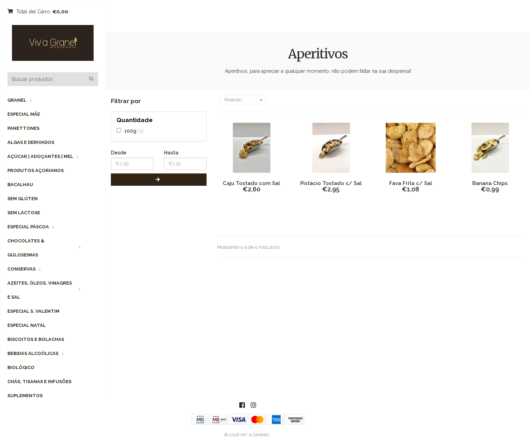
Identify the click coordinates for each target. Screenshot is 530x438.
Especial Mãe (23, 114)
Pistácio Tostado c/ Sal (331, 183)
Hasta (171, 152)
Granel (16, 100)
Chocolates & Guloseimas (25, 248)
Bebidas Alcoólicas (32, 353)
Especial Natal (26, 325)
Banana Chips (490, 183)
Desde (118, 152)
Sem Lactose (23, 212)
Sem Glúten (22, 198)
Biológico (20, 367)
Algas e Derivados (30, 142)
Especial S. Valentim (33, 311)
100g (130, 130)
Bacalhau (20, 184)
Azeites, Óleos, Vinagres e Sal (39, 290)
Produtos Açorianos (35, 170)
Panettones (23, 128)
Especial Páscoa (28, 226)
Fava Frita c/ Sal (410, 183)
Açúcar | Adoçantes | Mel (40, 156)
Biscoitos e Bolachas (35, 339)
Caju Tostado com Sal (251, 183)
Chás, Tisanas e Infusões (39, 381)
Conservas (21, 269)
